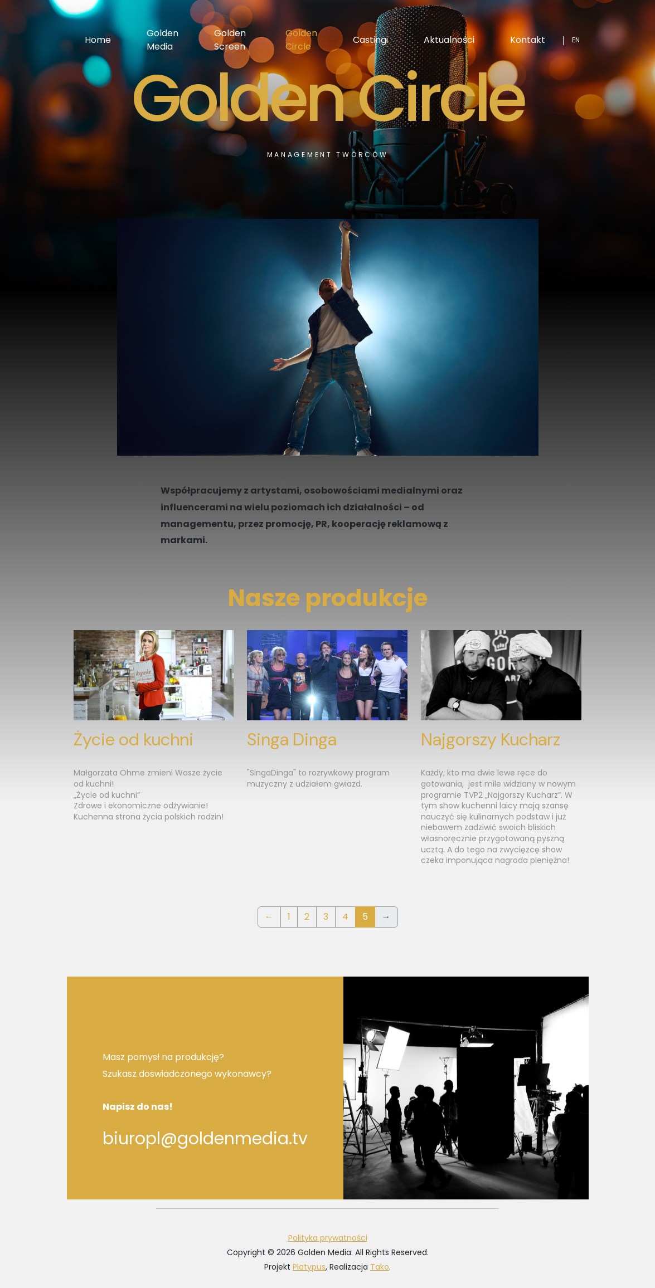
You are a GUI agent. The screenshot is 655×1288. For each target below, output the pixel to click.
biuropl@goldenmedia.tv (205, 1138)
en (576, 40)
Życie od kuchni (133, 739)
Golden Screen (230, 40)
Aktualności (449, 39)
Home (98, 39)
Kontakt (527, 39)
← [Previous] (269, 916)
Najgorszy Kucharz (490, 739)
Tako (379, 1266)
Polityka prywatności (327, 1237)
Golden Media (162, 40)
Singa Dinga (292, 739)
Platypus (309, 1266)
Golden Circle (301, 40)
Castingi (370, 39)
